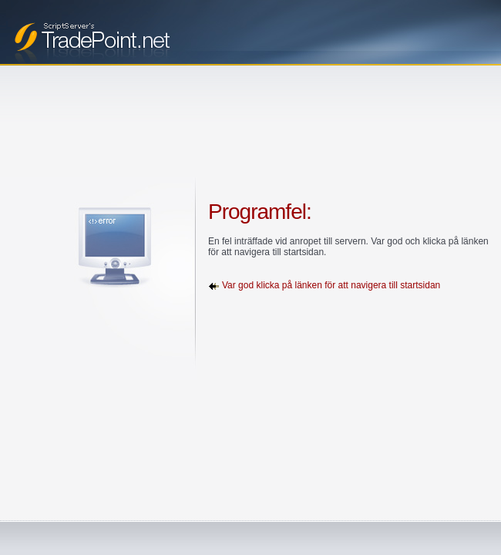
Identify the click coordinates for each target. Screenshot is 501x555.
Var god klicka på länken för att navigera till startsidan (331, 285)
